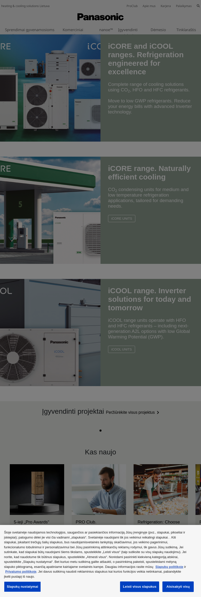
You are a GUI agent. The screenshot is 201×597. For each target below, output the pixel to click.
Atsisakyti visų (178, 586)
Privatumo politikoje (20, 571)
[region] (100, 561)
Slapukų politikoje (169, 567)
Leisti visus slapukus (139, 586)
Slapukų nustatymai (22, 586)
